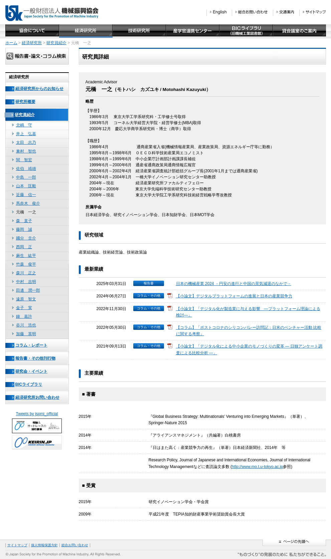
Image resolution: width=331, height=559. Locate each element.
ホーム (11, 42)
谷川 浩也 (26, 325)
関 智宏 (24, 160)
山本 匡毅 (26, 186)
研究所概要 (25, 101)
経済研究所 (32, 42)
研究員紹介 (56, 42)
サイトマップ (17, 545)
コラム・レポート (31, 345)
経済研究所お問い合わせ (37, 397)
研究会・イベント (31, 371)
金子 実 (24, 307)
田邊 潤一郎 (28, 290)
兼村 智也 (26, 151)
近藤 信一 (26, 194)
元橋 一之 (26, 212)
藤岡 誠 (24, 229)
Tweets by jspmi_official (37, 413)
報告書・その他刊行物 (35, 358)
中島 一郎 (26, 177)
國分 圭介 (26, 238)
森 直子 (24, 220)
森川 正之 (26, 273)
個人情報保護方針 (44, 545)
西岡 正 (24, 247)
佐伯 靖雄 (26, 168)
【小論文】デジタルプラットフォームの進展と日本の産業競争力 (234, 296)
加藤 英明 (26, 334)
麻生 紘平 (26, 255)
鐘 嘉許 (24, 316)
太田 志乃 (26, 142)
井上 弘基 (26, 133)
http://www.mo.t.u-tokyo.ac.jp (257, 466)
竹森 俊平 (26, 264)
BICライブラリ (28, 384)
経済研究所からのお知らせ (39, 88)
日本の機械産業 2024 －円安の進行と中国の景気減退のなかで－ (233, 283)
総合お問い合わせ (74, 545)
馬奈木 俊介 (28, 203)
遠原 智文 (26, 299)
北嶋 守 (24, 125)
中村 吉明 (26, 281)
